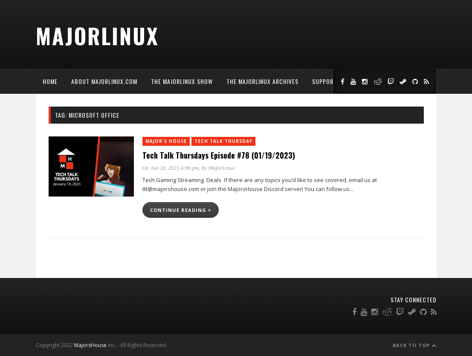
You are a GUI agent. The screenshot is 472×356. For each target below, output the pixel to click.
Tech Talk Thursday (223, 141)
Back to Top (415, 345)
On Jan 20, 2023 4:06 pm (170, 168)
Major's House (166, 141)
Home (50, 81)
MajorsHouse (90, 345)
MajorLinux (97, 35)
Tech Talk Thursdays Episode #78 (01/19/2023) (218, 155)
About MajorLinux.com (104, 81)
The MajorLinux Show (182, 81)
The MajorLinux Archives (262, 81)
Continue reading (180, 210)
